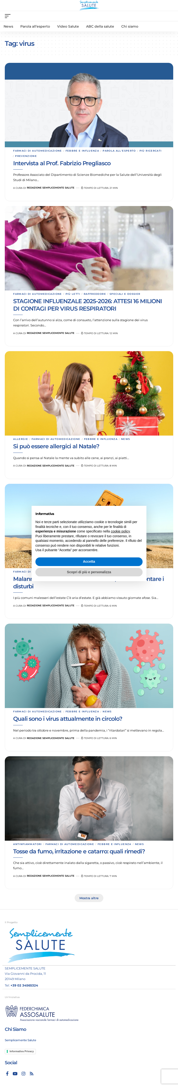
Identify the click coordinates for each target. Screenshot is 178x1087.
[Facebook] (7, 1073)
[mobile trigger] (9, 16)
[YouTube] (15, 1073)
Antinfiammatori (27, 844)
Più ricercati (150, 150)
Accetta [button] (89, 561)
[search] (169, 16)
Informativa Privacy (22, 1051)
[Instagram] (23, 1073)
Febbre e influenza (82, 150)
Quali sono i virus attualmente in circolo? (67, 718)
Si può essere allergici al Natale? (56, 446)
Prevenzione (26, 156)
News (125, 439)
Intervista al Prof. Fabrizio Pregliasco (62, 163)
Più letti (73, 293)
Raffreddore (95, 293)
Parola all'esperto (119, 150)
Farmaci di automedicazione (37, 150)
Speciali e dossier (125, 293)
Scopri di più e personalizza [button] (89, 572)
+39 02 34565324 (24, 985)
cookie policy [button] (120, 531)
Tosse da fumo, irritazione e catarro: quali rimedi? (79, 851)
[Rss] (31, 1073)
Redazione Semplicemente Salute (50, 187)
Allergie (20, 439)
